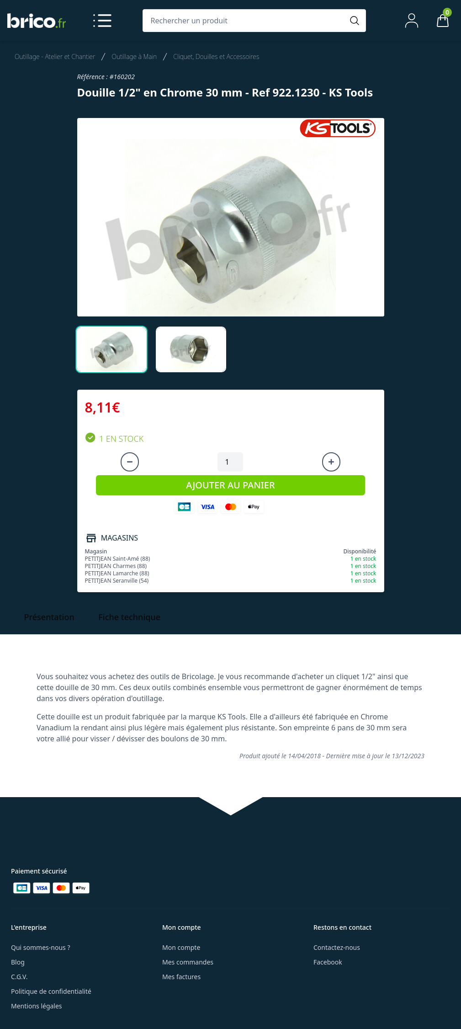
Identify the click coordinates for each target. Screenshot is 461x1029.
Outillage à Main (134, 56)
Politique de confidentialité (51, 991)
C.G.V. (19, 976)
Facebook (327, 962)
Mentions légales (36, 1006)
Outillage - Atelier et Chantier (55, 56)
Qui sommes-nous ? (40, 947)
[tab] (111, 349)
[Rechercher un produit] (245, 20)
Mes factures (181, 976)
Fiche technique (129, 616)
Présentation (49, 616)
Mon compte (181, 947)
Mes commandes (187, 962)
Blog (18, 962)
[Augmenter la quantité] (331, 462)
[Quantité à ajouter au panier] (230, 462)
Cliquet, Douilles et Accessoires (216, 56)
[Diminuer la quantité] (130, 462)
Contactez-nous (336, 947)
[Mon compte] (411, 20)
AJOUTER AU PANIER (230, 485)
